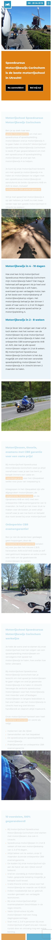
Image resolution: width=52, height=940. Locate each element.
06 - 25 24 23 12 (35, 3)
